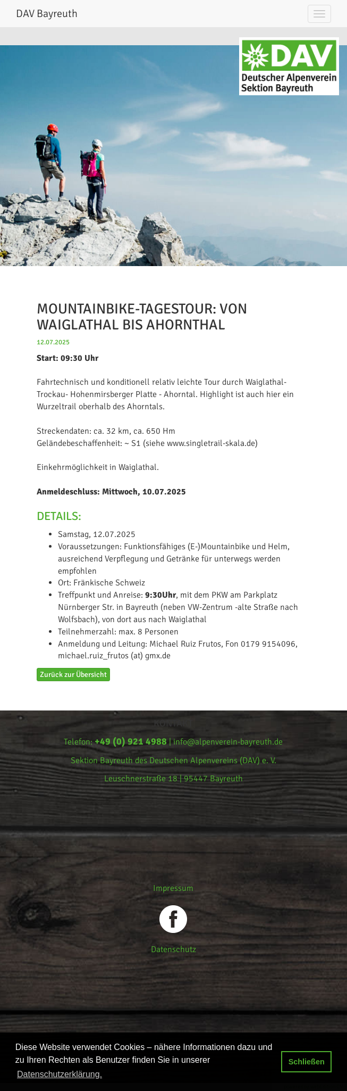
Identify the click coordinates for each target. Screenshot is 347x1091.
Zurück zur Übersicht (73, 674)
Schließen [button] (307, 1061)
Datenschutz (173, 949)
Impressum (173, 888)
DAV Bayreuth (47, 13)
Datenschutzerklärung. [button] (59, 1074)
